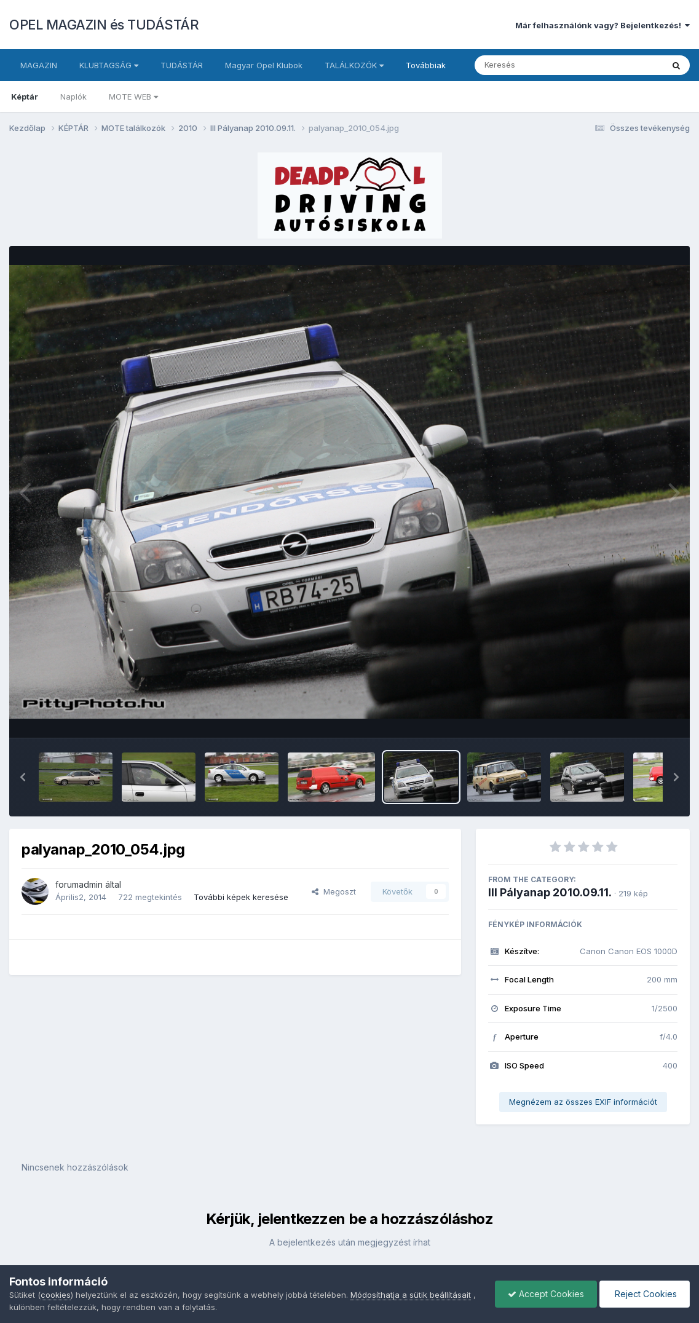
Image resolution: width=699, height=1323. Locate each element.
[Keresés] (535, 65)
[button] (22, 777)
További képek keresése (241, 897)
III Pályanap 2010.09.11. (550, 892)
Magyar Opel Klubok (263, 65)
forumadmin (79, 884)
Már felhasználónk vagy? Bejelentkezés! (602, 25)
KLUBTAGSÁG (108, 65)
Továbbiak (426, 65)
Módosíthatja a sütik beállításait (410, 1295)
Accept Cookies (546, 1294)
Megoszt (334, 891)
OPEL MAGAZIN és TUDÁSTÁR (104, 25)
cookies (56, 1295)
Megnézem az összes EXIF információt (583, 1102)
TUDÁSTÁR (181, 65)
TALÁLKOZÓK (354, 65)
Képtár (24, 96)
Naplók (73, 96)
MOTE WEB (133, 96)
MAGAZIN (38, 65)
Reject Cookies (644, 1294)
